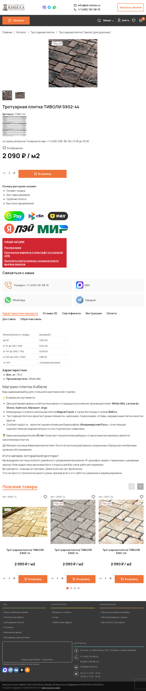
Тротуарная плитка (42, 32)
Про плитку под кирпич (113, 622)
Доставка (9, 319)
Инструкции (94, 313)
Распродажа (12, 247)
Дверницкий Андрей (51, 687)
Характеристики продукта (20, 313)
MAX (5, 670)
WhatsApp (54, 7)
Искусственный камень (16, 612)
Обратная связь (30, 319)
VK (16, 670)
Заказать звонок (130, 7)
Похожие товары (20, 487)
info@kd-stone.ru (89, 666)
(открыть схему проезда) (123, 650)
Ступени (8, 627)
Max (44, 7)
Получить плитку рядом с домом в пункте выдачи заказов (31, 262)
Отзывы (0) (50, 313)
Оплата (112, 313)
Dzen (21, 670)
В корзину (44, 174)
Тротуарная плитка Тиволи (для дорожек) (85, 32)
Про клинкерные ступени (114, 617)
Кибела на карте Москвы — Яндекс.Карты (37, 660)
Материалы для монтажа (17, 637)
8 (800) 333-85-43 (89, 661)
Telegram (49, 7)
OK (27, 670)
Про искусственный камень (115, 612)
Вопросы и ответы (62, 612)
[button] (14, 173)
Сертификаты (71, 313)
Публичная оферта (62, 622)
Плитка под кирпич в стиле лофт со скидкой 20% (33, 254)
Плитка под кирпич (14, 617)
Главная (7, 32)
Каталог (21, 32)
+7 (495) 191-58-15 (37, 285)
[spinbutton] (9, 173)
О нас (56, 617)
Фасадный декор (12, 632)
